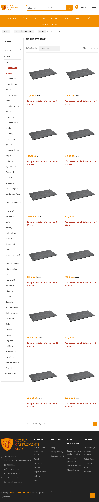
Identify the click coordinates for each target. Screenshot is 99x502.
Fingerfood (10, 244)
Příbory (8, 291)
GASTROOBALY (10, 374)
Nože (8, 222)
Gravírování (11, 351)
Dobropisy (88, 463)
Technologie (11, 188)
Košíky (10, 133)
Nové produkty (57, 451)
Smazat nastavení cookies (62, 492)
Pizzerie (9, 329)
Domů (7, 41)
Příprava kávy (11, 269)
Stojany (11, 117)
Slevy (53, 447)
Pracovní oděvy (12, 263)
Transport (10, 172)
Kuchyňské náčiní (13, 202)
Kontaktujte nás (74, 466)
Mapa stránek (73, 470)
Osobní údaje (89, 447)
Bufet (8, 62)
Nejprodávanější (57, 456)
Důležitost (51, 48)
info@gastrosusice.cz (13, 482)
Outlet (8, 324)
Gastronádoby (12, 307)
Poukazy (87, 472)
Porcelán (9, 249)
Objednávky (89, 459)
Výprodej (9, 368)
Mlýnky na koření (13, 255)
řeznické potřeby (13, 194)
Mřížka (82, 48)
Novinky (9, 227)
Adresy (86, 467)
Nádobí (9, 302)
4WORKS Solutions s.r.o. (21, 492)
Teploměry (10, 318)
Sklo (7, 274)
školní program (12, 313)
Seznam (93, 48)
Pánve (8, 335)
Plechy (8, 296)
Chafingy (12, 79)
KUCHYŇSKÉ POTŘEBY (8, 53)
